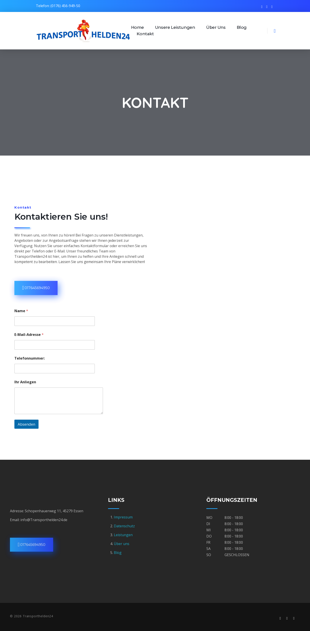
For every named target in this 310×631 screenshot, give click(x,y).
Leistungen (123, 534)
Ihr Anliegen (25, 382)
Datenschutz (124, 526)
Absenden (26, 424)
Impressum (124, 517)
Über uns (121, 543)
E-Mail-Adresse (29, 334)
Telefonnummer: (29, 358)
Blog (118, 552)
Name (21, 311)
